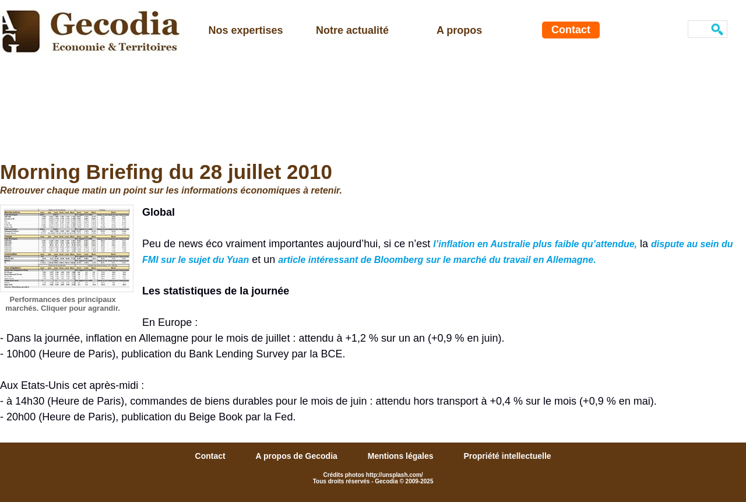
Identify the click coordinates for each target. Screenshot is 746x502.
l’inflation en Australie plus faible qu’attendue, (535, 244)
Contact (570, 30)
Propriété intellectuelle (507, 456)
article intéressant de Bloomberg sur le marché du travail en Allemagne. (437, 260)
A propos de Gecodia (298, 456)
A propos (459, 30)
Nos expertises (246, 30)
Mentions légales (402, 456)
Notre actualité (352, 30)
